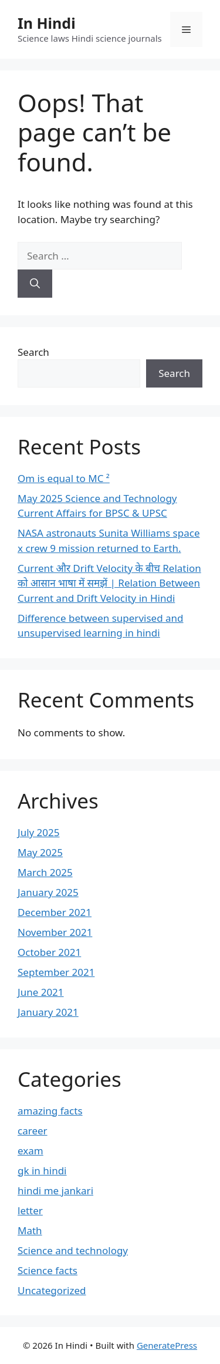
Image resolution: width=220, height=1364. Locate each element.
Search (33, 352)
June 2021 (41, 992)
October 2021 (49, 952)
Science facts (47, 1270)
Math (30, 1230)
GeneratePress (167, 1345)
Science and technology (73, 1250)
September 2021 (56, 972)
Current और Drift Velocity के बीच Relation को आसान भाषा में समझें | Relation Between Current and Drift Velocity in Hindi (109, 583)
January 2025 (48, 892)
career (33, 1130)
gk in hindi (42, 1170)
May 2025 (40, 852)
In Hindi (47, 23)
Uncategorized (52, 1290)
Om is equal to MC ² (64, 478)
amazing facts (50, 1110)
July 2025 (39, 832)
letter (30, 1210)
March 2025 (45, 872)
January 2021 (48, 1012)
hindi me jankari (55, 1190)
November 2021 (55, 932)
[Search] (35, 284)
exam (30, 1150)
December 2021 (55, 912)
